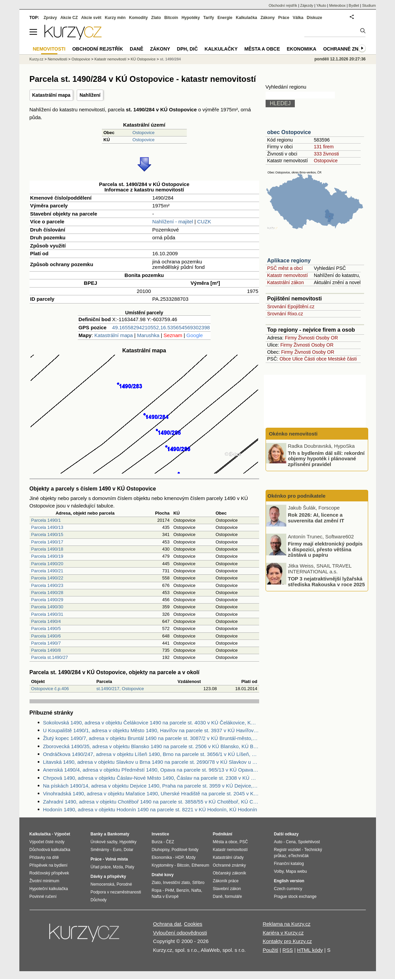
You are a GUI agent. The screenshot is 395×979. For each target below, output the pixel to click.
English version (289, 881)
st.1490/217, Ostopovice (120, 688)
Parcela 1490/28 (47, 592)
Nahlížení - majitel (172, 221)
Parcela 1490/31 (47, 614)
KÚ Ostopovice (143, 59)
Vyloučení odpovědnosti (180, 933)
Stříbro (198, 882)
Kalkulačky (220, 49)
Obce (285, 359)
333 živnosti (326, 153)
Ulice (297, 359)
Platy (129, 867)
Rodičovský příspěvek (49, 873)
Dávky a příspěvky (108, 876)
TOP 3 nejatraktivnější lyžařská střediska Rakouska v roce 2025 (326, 581)
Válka (298, 17)
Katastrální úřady (228, 857)
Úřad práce (101, 867)
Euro (117, 849)
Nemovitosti (57, 59)
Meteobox (337, 5)
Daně (136, 49)
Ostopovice (143, 132)
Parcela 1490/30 (47, 606)
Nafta (196, 890)
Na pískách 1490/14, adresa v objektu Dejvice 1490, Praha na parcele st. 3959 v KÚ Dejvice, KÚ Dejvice (151, 786)
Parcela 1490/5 (46, 628)
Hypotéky (190, 17)
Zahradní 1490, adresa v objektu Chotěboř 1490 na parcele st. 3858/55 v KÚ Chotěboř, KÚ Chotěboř (151, 802)
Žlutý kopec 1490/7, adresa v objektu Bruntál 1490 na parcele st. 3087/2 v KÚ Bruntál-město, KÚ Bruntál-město (151, 738)
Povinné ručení (43, 896)
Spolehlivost (309, 841)
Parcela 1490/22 (47, 577)
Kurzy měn (115, 17)
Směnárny (100, 849)
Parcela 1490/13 (47, 527)
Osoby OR (327, 337)
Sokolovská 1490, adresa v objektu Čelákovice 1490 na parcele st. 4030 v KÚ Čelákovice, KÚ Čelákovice (151, 722)
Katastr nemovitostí (287, 275)
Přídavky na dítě (44, 857)
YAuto (321, 5)
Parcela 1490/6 (46, 636)
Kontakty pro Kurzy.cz (287, 941)
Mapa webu (296, 871)
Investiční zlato (176, 882)
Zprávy (50, 17)
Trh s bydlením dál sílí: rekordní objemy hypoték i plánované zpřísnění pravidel (326, 458)
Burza (157, 841)
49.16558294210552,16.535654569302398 (161, 327)
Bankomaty (118, 834)
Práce (283, 17)
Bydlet (354, 5)
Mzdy (191, 857)
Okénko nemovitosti (293, 434)
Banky (97, 834)
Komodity (138, 17)
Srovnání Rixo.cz (285, 313)
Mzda (118, 867)
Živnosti (306, 337)
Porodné (124, 884)
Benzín (182, 890)
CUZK (204, 221)
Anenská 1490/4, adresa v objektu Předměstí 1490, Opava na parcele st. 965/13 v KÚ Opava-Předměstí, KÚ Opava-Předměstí (151, 770)
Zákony (268, 17)
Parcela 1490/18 (47, 549)
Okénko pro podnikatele (297, 496)
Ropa (157, 890)
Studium (369, 5)
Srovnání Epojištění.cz (291, 306)
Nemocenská (102, 884)
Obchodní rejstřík (283, 5)
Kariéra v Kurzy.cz (283, 933)
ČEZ (170, 841)
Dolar (128, 849)
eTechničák (298, 855)
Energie (224, 17)
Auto (278, 841)
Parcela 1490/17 (47, 541)
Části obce (315, 359)
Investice (160, 834)
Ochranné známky (347, 49)
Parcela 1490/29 (47, 599)
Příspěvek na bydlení (49, 865)
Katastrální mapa (51, 95)
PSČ (243, 841)
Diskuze (314, 17)
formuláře (233, 896)
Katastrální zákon (285, 282)
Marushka (148, 335)
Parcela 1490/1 (46, 520)
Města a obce (262, 49)
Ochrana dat (167, 924)
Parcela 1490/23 (47, 585)
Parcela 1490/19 (47, 556)
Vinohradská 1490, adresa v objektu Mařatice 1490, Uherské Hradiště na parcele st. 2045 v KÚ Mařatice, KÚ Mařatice (151, 793)
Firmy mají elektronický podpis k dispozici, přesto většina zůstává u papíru (325, 549)
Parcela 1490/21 (47, 570)
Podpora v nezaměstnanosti (116, 892)
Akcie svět (91, 17)
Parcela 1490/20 (47, 563)
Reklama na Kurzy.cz (286, 924)
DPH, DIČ (187, 49)
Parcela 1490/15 (47, 534)
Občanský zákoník (229, 873)
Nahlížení (89, 95)
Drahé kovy (163, 874)
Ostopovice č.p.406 (50, 688)
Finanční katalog (289, 863)
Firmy (291, 337)
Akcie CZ (69, 17)
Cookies (193, 924)
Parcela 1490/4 (46, 621)
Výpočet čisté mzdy (47, 841)
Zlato (156, 17)
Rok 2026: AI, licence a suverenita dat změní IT (316, 517)
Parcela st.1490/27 (49, 657)
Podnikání (222, 834)
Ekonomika (301, 49)
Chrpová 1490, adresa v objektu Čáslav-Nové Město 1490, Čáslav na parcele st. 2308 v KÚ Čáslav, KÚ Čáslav (151, 778)
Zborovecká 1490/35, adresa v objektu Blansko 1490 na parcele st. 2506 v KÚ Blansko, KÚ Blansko (151, 746)
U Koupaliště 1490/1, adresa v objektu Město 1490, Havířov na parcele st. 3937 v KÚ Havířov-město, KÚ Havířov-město (151, 730)
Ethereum (200, 865)
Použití (270, 950)
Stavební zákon (227, 888)
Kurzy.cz (36, 59)
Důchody (99, 900)
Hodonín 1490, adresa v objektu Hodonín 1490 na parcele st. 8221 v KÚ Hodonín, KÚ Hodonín (150, 809)
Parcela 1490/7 (46, 643)
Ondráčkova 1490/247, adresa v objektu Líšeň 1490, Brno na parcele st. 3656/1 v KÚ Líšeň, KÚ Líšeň (151, 754)
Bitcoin (171, 17)
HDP (180, 857)
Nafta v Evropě (165, 896)
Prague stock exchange (295, 896)
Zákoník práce (226, 881)
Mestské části (342, 359)
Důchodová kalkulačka (50, 849)
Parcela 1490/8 (46, 650)
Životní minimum (44, 881)
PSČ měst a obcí (285, 268)
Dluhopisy (160, 849)
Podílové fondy (185, 849)
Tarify (208, 17)
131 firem (324, 146)
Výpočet (62, 834)
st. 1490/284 (170, 59)
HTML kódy (310, 950)
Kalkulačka (246, 17)
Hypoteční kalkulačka (49, 888)
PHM (169, 890)
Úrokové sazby (104, 841)
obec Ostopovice (289, 132)
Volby (279, 871)
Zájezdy (306, 5)
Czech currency (288, 888)
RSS (287, 950)
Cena (291, 841)
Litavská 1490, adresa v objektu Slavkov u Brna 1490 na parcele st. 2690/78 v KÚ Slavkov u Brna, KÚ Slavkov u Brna (151, 762)
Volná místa (116, 859)
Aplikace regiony (289, 260)
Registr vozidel (287, 849)
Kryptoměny (163, 865)
